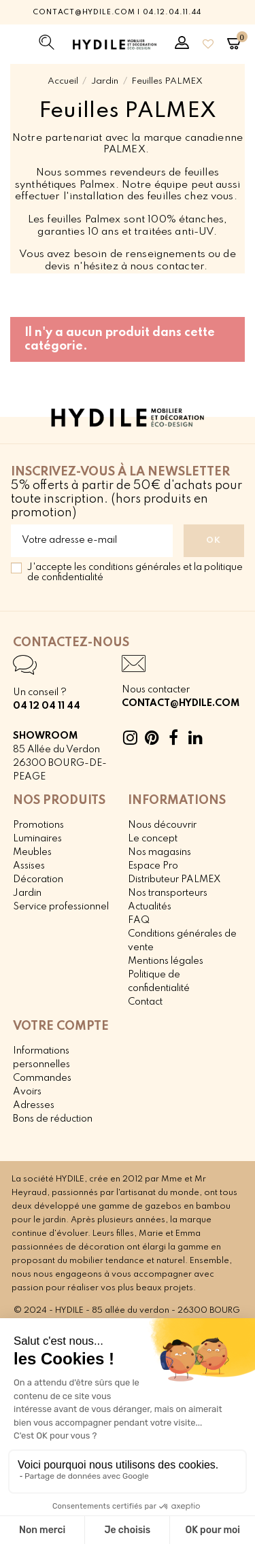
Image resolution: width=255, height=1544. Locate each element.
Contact (145, 1002)
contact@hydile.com (84, 12)
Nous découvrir (162, 825)
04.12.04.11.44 (172, 12)
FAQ (139, 920)
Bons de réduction (52, 1119)
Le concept (152, 838)
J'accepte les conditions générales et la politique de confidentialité (135, 572)
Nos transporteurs (167, 893)
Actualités (149, 906)
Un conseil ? (40, 692)
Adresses (33, 1105)
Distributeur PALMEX (174, 879)
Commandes (42, 1078)
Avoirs (27, 1091)
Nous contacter (156, 689)
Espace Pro (153, 866)
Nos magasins (159, 852)
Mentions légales (165, 961)
